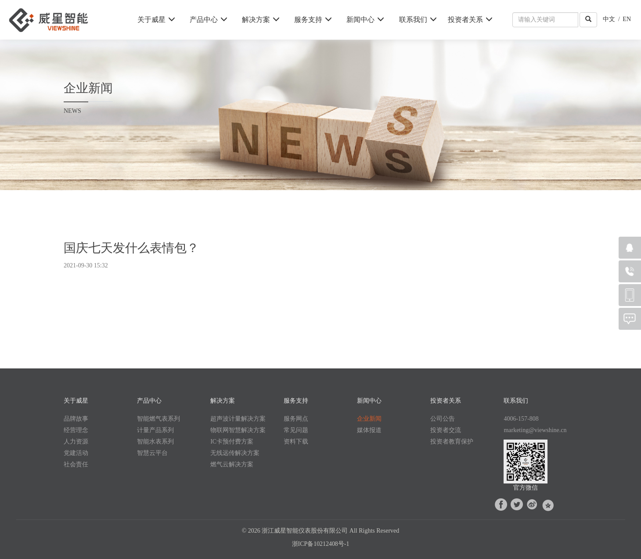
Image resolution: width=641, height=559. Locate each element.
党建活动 (76, 453)
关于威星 (156, 19)
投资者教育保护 (451, 441)
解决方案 (261, 19)
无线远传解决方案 (234, 453)
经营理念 (76, 430)
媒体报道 (369, 430)
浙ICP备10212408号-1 (320, 544)
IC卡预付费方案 (231, 441)
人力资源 (76, 441)
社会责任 (76, 464)
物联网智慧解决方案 (238, 430)
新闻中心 (365, 19)
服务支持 (313, 19)
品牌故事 (76, 418)
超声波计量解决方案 (238, 418)
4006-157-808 (521, 418)
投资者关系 (470, 19)
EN (627, 19)
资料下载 (296, 441)
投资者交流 (445, 430)
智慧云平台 (152, 453)
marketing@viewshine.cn (535, 430)
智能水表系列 (155, 441)
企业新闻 (369, 418)
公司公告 (442, 418)
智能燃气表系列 (158, 418)
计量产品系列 (155, 430)
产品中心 (208, 19)
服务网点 (296, 418)
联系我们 (418, 19)
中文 (609, 19)
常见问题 (296, 430)
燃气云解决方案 (231, 464)
